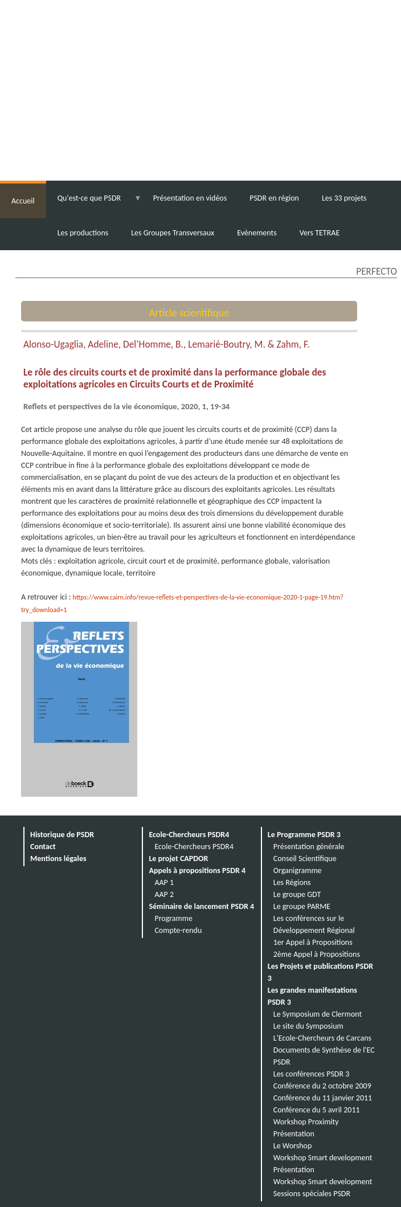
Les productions (83, 233)
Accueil (23, 201)
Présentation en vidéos (190, 198)
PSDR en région (274, 198)
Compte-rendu (178, 930)
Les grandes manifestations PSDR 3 (312, 996)
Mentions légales (58, 858)
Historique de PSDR (62, 834)
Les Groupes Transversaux (172, 233)
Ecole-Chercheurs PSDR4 (189, 834)
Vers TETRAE (320, 233)
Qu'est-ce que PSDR (89, 198)
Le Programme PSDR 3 (304, 834)
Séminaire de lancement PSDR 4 (201, 906)
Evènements (257, 233)
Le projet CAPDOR (178, 858)
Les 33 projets (344, 198)
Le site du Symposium (308, 1026)
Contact (43, 846)
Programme (173, 918)
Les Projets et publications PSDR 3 (320, 972)
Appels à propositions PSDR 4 (197, 870)
